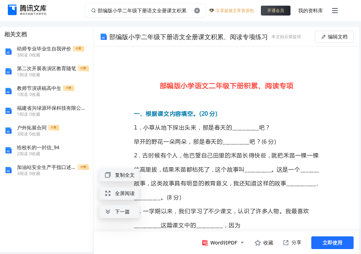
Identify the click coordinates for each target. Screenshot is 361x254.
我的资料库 (310, 10)
